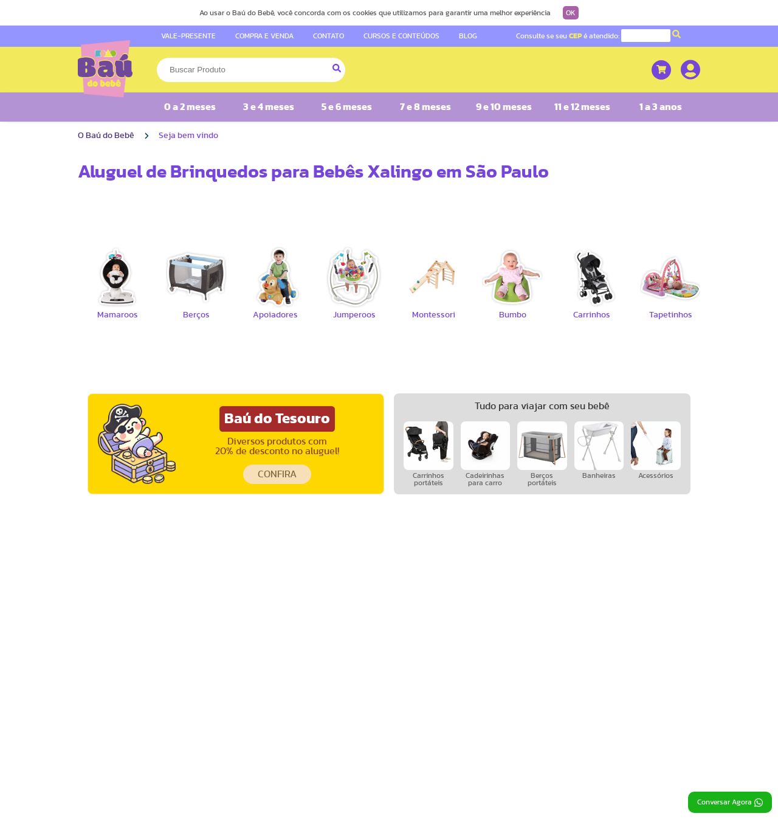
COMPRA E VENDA (264, 36)
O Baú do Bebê (106, 135)
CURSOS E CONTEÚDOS (401, 36)
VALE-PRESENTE (188, 36)
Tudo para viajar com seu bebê (542, 406)
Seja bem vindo (188, 135)
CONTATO (328, 36)
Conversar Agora (730, 802)
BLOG (468, 36)
